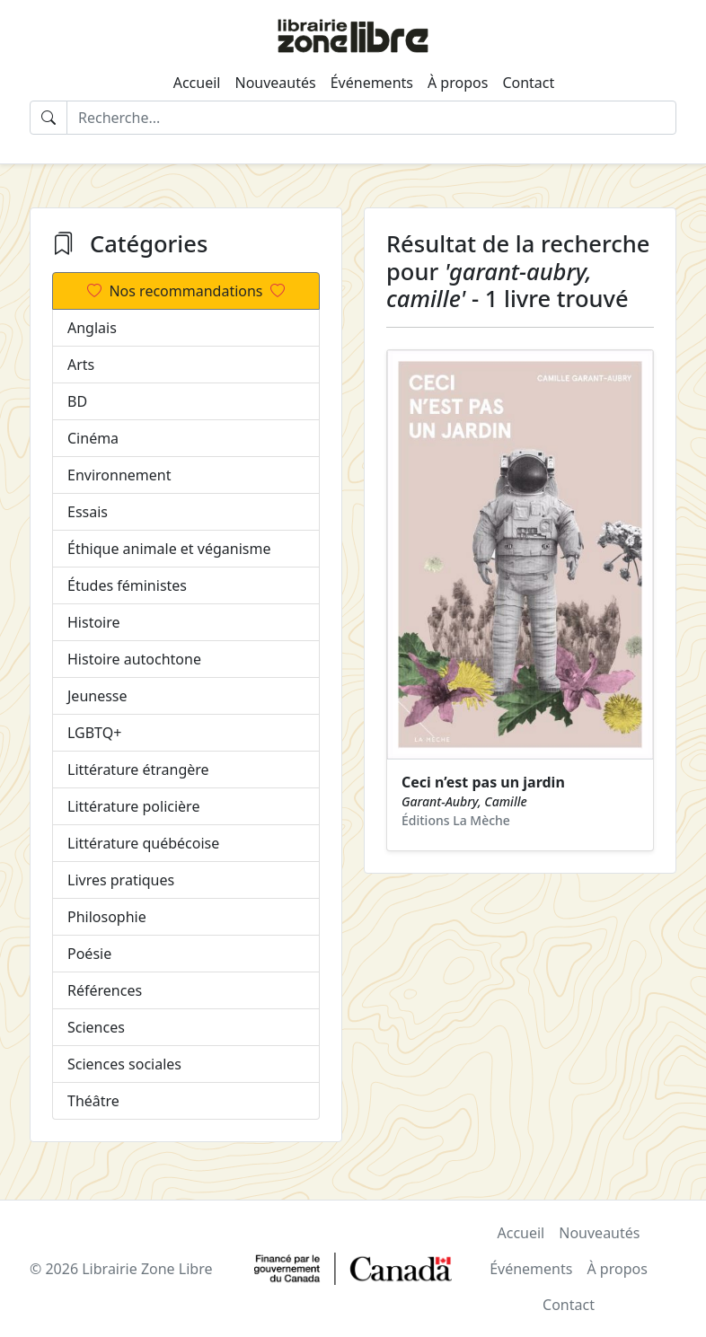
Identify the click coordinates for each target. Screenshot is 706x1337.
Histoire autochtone (134, 659)
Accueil (197, 82)
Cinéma (93, 438)
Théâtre (93, 1101)
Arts (80, 364)
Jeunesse (97, 696)
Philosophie (106, 917)
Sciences (96, 1027)
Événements (372, 82)
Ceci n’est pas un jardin (483, 782)
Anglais (92, 328)
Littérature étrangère (138, 769)
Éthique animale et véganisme (168, 549)
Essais (87, 512)
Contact (528, 82)
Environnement (119, 475)
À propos (458, 82)
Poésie (89, 953)
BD (77, 401)
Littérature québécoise (143, 843)
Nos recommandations (185, 291)
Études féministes (127, 585)
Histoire (93, 622)
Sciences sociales (124, 1064)
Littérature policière (133, 806)
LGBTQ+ (94, 733)
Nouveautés (274, 82)
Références (104, 990)
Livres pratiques (120, 880)
